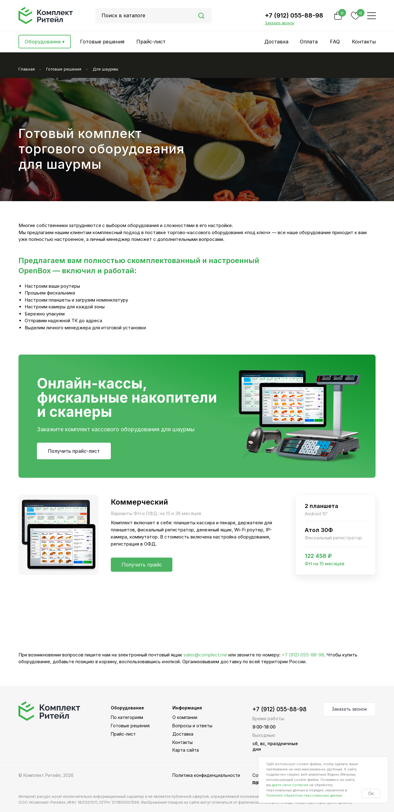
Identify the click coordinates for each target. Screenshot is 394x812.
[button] (279, 23)
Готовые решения (63, 69)
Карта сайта (185, 750)
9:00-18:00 (263, 726)
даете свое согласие (290, 785)
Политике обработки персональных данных (304, 795)
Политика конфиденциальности (206, 775)
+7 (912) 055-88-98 (294, 15)
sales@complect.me (205, 655)
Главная (26, 69)
